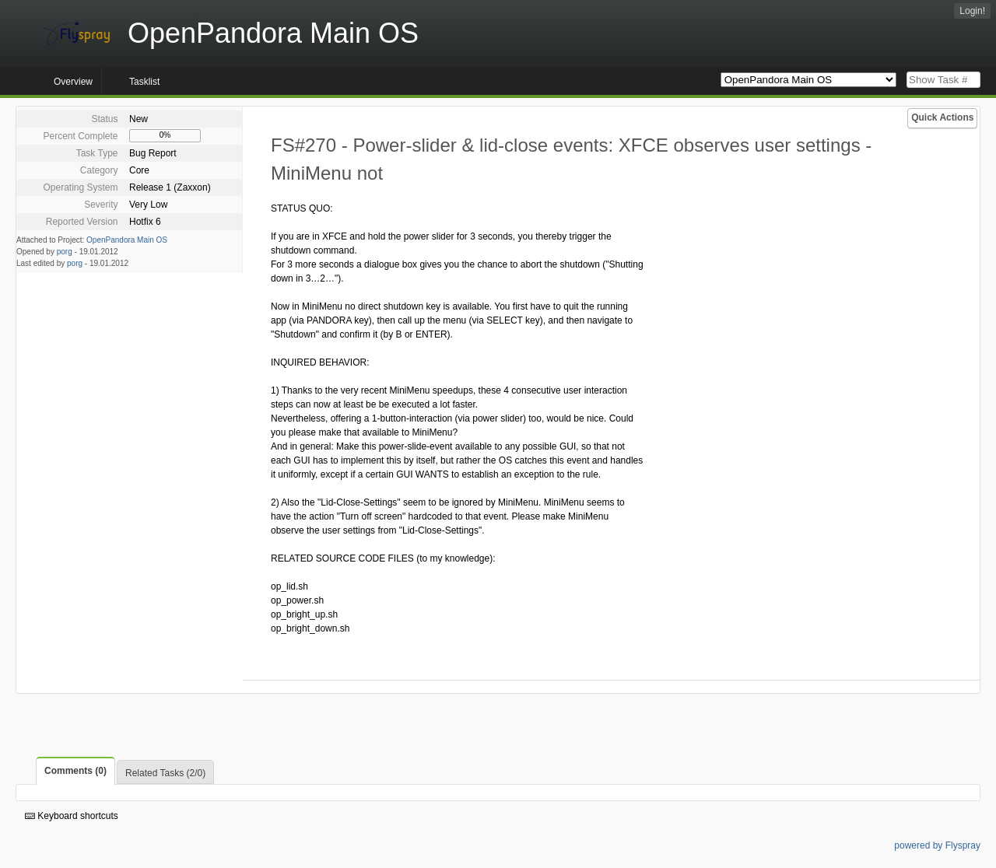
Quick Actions (942, 117)
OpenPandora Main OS (126, 240)
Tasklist (144, 81)
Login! (972, 10)
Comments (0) (75, 770)
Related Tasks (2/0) (165, 773)
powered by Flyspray (937, 845)
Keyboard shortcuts (71, 815)
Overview (73, 81)
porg (64, 251)
